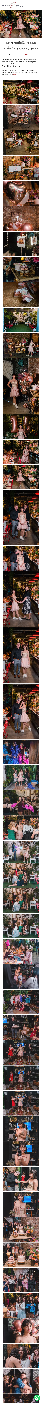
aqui (14, 74)
